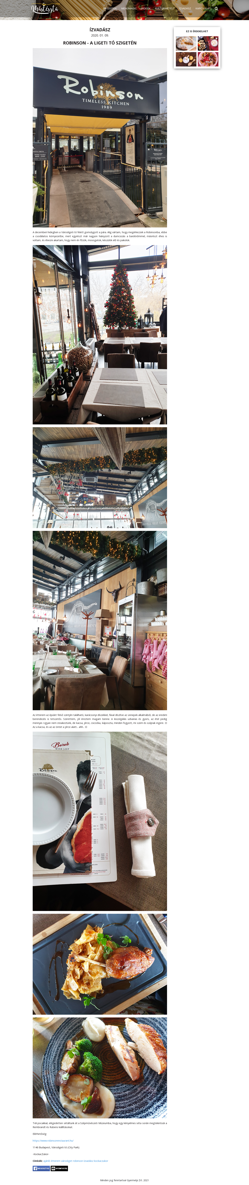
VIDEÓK (146, 8)
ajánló (46, 1160)
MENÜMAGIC (129, 8)
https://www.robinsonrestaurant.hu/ (53, 1140)
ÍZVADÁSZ (185, 8)
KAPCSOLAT (203, 8)
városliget (66, 1160)
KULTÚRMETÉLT (164, 8)
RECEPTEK (110, 8)
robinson (78, 1160)
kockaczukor (101, 1160)
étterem (55, 1160)
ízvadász (88, 1160)
